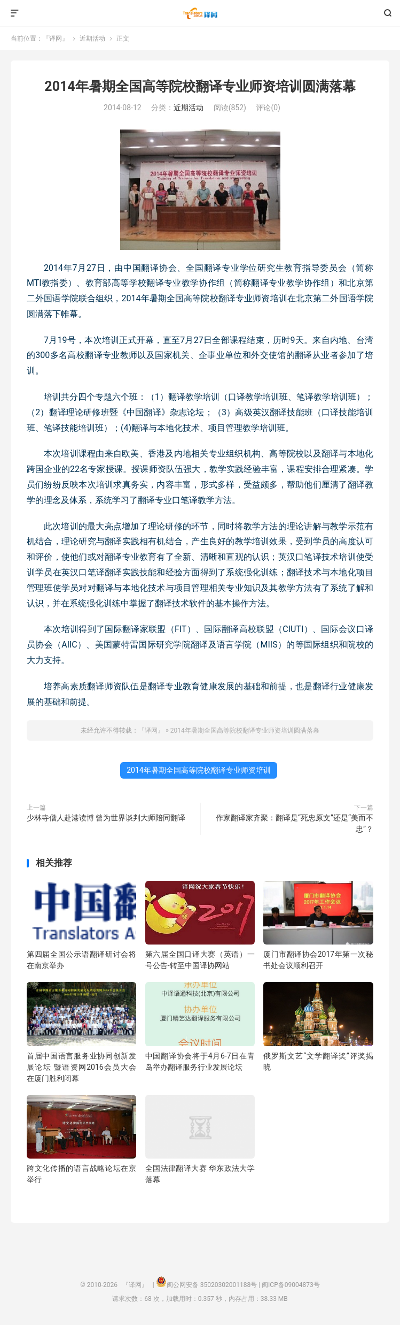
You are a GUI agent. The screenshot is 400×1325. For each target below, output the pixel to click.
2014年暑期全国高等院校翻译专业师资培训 (198, 770)
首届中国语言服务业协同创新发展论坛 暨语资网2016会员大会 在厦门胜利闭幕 (81, 1067)
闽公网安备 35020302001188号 (212, 1285)
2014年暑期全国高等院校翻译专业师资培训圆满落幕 (199, 86)
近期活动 (92, 38)
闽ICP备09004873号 (291, 1285)
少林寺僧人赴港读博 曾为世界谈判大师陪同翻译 (106, 817)
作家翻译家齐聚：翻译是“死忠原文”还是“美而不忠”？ (294, 823)
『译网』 (200, 13)
